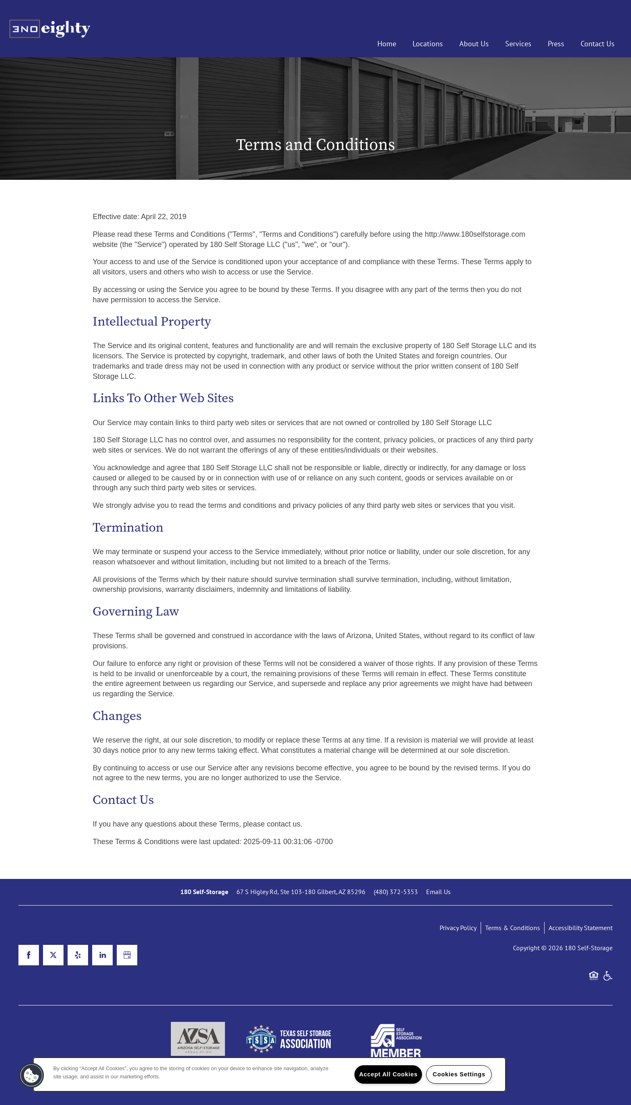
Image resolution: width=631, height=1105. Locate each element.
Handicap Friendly (608, 979)
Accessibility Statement (581, 928)
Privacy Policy (458, 928)
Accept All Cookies (388, 1074)
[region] (269, 1074)
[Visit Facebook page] (28, 955)
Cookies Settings (459, 1074)
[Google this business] (127, 955)
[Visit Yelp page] (78, 955)
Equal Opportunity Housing (594, 979)
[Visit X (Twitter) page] (53, 955)
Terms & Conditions (512, 928)
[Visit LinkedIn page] (102, 955)
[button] (31, 1075)
